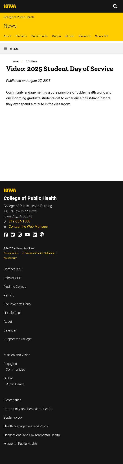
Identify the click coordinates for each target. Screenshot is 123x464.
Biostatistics (12, 400)
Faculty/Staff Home (18, 304)
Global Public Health (14, 381)
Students (21, 36)
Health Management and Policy (26, 426)
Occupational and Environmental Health (32, 435)
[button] (115, 6)
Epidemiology (13, 417)
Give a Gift (101, 36)
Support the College (17, 339)
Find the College (15, 286)
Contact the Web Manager (26, 226)
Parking (9, 295)
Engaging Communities (14, 367)
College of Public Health (19, 17)
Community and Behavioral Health (28, 409)
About (7, 36)
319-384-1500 (17, 221)
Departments (39, 36)
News (10, 26)
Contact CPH (13, 269)
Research (85, 36)
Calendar (10, 330)
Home (15, 61)
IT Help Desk (12, 313)
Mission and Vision (17, 355)
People (56, 36)
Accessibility (10, 258)
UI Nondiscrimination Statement (38, 253)
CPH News (31, 61)
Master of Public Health (20, 444)
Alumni (69, 36)
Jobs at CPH (12, 278)
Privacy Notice (11, 253)
